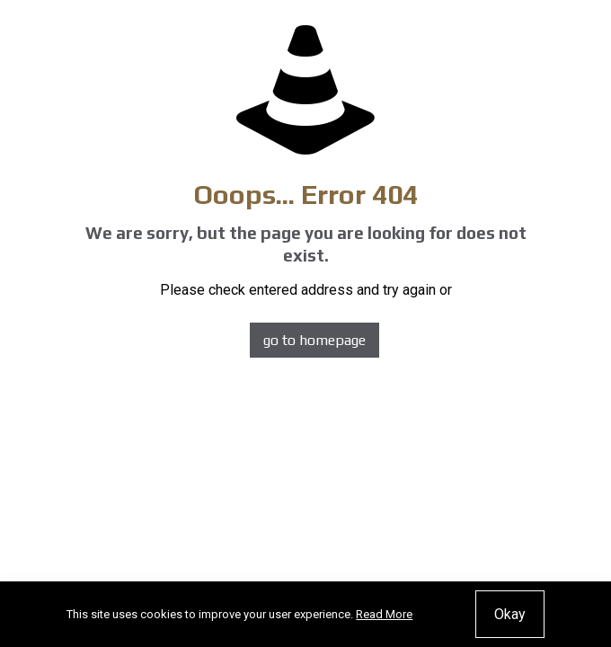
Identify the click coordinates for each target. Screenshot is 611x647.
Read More (384, 614)
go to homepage (314, 340)
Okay (510, 614)
